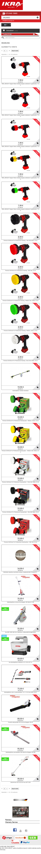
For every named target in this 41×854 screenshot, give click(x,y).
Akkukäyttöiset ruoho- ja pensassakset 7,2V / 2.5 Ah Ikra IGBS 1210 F (20, 692)
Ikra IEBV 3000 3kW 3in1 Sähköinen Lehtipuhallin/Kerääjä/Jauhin (20, 632)
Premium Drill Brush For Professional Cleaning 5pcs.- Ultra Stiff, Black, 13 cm (20, 512)
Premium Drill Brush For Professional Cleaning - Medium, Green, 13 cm (20, 330)
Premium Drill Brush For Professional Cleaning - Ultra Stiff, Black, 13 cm (20, 240)
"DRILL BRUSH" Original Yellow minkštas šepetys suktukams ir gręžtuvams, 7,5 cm (20, 84)
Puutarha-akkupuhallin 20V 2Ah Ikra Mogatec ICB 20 (20, 722)
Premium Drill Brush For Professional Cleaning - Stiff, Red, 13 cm (20, 270)
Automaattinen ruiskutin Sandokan (20, 390)
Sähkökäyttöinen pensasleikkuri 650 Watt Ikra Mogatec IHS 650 (20, 752)
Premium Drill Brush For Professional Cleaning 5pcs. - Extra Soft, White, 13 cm (20, 482)
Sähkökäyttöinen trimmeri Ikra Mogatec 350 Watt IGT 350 (20, 602)
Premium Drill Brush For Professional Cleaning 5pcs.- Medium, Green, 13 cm (20, 420)
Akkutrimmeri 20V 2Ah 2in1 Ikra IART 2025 (20, 782)
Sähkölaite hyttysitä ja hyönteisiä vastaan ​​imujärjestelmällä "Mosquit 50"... (20, 572)
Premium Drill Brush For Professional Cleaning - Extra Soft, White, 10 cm (20, 360)
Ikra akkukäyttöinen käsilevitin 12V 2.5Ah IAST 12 (20, 662)
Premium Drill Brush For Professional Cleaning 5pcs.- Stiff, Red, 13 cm (20, 542)
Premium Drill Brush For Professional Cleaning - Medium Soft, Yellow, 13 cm (20, 300)
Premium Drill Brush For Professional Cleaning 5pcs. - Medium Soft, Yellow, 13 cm (20, 451)
